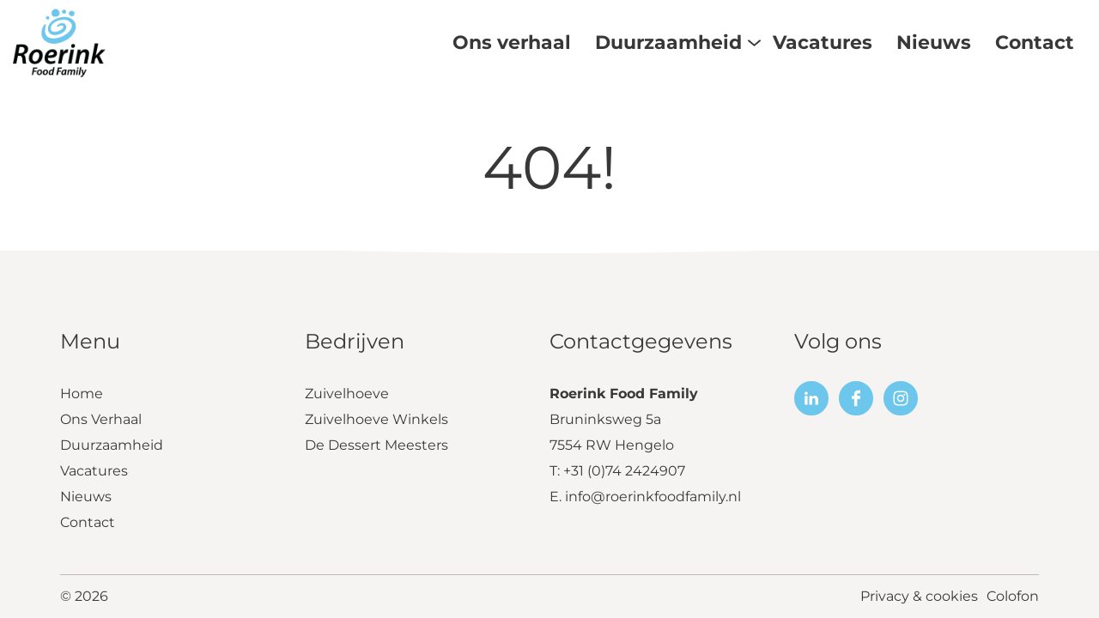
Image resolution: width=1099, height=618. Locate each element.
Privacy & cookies (919, 596)
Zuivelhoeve (347, 393)
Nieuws (86, 496)
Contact (87, 522)
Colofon (1013, 596)
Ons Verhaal (101, 419)
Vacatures (94, 471)
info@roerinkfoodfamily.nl (653, 496)
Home (81, 393)
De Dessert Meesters (376, 445)
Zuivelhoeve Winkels (376, 419)
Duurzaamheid (111, 445)
